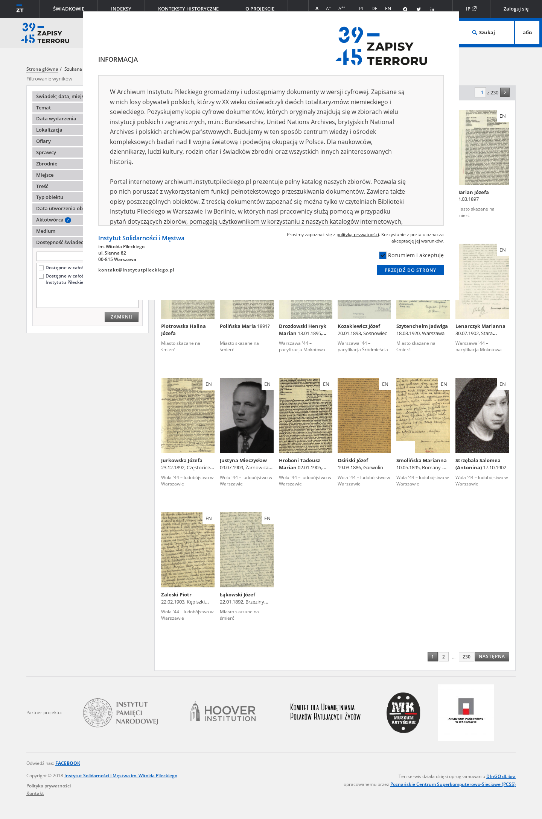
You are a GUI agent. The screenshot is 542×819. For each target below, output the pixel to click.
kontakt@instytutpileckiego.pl (136, 270)
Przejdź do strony (410, 270)
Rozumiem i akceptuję (411, 255)
